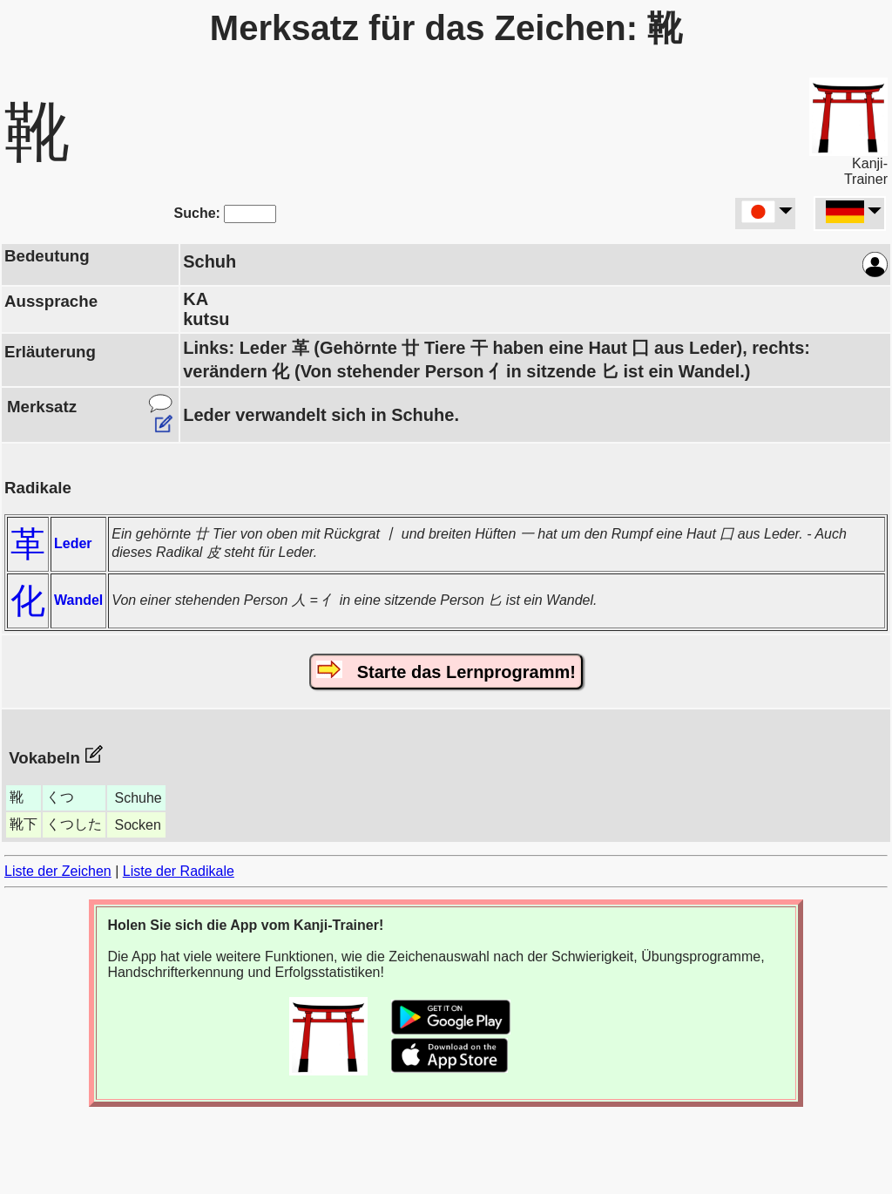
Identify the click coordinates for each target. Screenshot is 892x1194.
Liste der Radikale (178, 871)
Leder (73, 543)
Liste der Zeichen (58, 871)
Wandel (78, 600)
